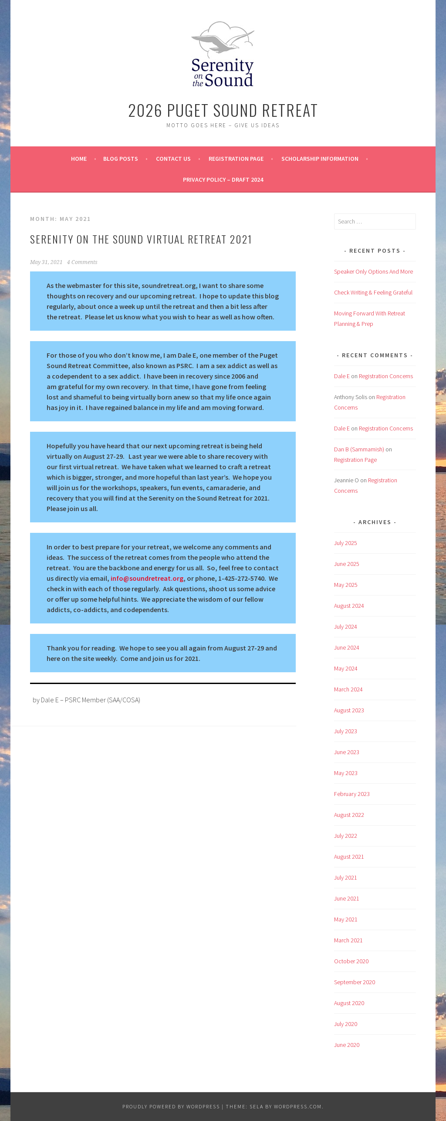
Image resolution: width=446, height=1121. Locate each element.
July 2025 (345, 543)
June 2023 (346, 752)
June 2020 (346, 1045)
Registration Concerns (386, 376)
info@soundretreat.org (147, 578)
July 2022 (345, 836)
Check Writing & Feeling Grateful (373, 292)
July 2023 (345, 731)
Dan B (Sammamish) (359, 449)
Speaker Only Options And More (373, 271)
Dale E (342, 376)
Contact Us (173, 159)
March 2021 (348, 940)
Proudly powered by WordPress (171, 1106)
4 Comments (82, 262)
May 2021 (346, 919)
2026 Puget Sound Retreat (223, 109)
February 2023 (352, 794)
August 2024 (349, 606)
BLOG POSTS (120, 159)
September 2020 (354, 982)
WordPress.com (298, 1106)
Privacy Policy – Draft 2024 (223, 179)
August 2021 (349, 856)
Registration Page (236, 159)
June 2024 (346, 647)
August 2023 (349, 710)
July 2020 (345, 1024)
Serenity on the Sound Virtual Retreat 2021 (141, 239)
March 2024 (348, 689)
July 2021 (345, 877)
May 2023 (346, 773)
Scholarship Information (319, 159)
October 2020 (351, 961)
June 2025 (346, 564)
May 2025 (346, 585)
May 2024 (346, 668)
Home (79, 159)
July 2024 (345, 626)
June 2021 (346, 898)
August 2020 (349, 1003)
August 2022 (349, 815)
